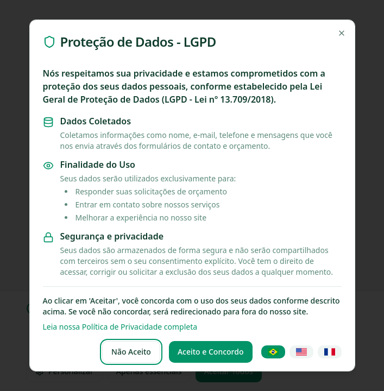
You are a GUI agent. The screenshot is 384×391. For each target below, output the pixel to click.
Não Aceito (131, 351)
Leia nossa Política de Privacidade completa (120, 326)
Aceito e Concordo (211, 351)
